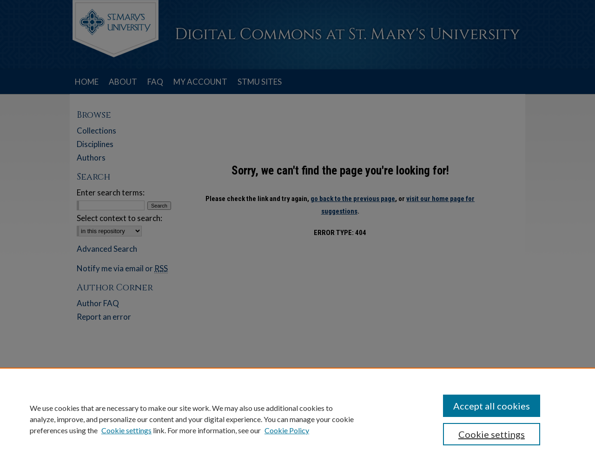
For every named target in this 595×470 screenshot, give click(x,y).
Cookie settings (126, 430)
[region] (297, 419)
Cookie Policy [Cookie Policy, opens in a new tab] (286, 430)
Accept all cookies (491, 405)
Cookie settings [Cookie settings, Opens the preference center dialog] (491, 434)
